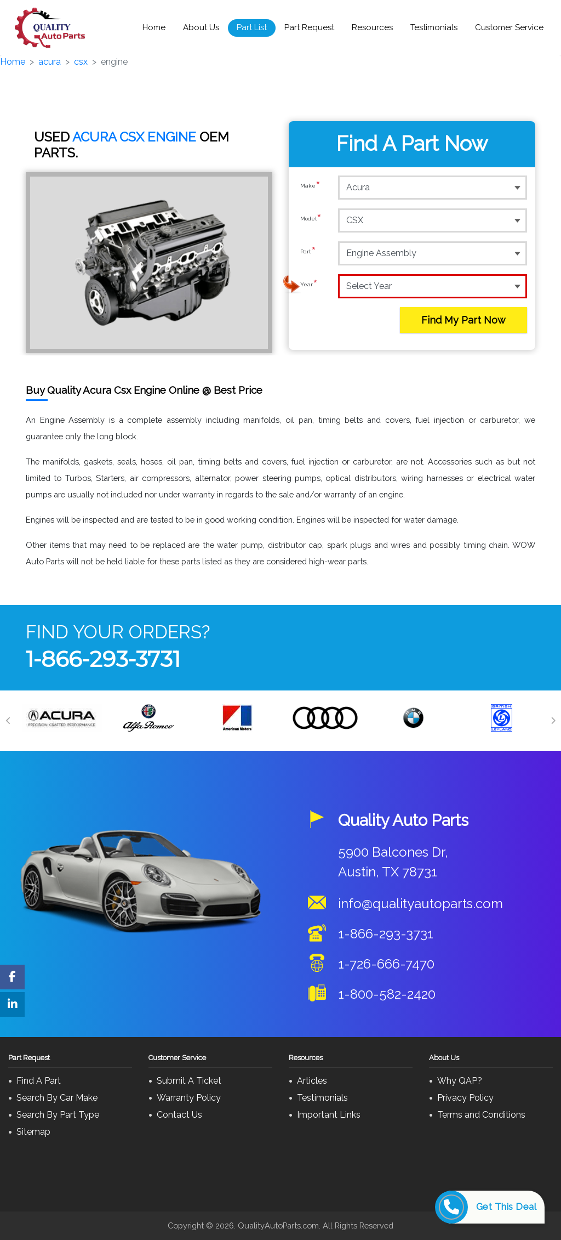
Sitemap (33, 1131)
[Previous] (8, 720)
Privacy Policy (465, 1097)
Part (308, 252)
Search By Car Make (57, 1097)
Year (309, 285)
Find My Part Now (463, 320)
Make (310, 187)
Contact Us (179, 1114)
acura (49, 61)
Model (311, 219)
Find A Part (38, 1080)
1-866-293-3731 (103, 659)
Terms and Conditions (481, 1114)
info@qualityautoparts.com (420, 903)
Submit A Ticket (189, 1080)
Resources (372, 27)
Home (153, 27)
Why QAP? (459, 1080)
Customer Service (509, 27)
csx (81, 61)
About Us (201, 27)
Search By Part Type (57, 1114)
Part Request (309, 27)
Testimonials (433, 27)
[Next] (552, 720)
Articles (312, 1080)
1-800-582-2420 (387, 994)
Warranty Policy (189, 1097)
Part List (252, 27)
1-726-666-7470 (386, 964)
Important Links (328, 1114)
